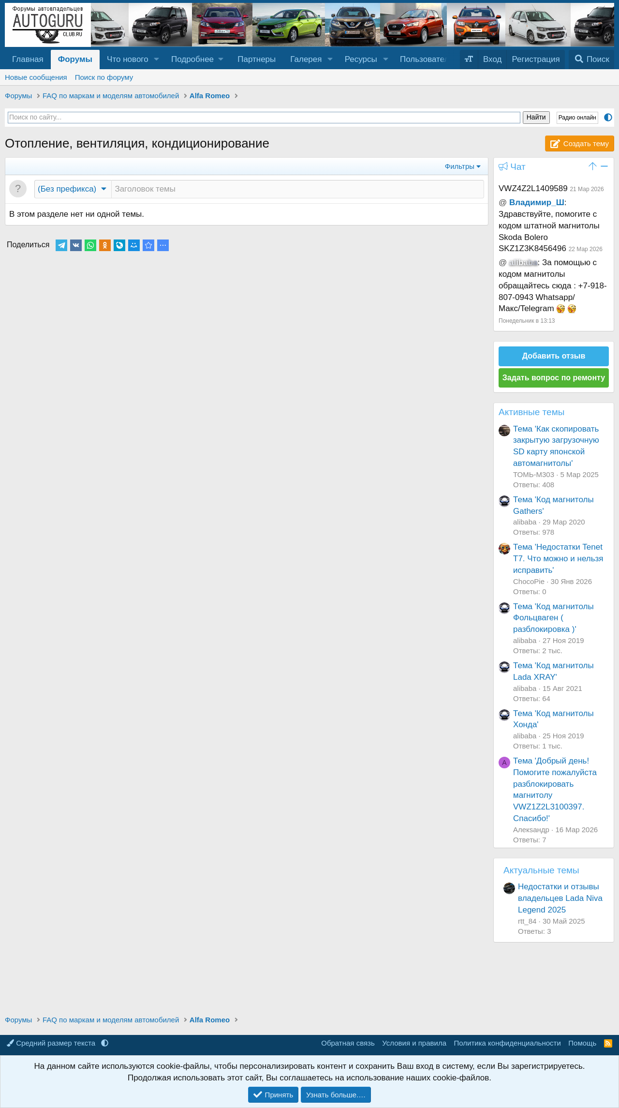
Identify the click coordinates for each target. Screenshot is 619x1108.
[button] (156, 59)
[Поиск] (591, 59)
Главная (28, 59)
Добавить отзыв (554, 356)
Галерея (306, 59)
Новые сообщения (36, 77)
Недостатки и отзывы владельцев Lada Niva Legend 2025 (560, 898)
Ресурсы (361, 59)
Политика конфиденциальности (507, 1043)
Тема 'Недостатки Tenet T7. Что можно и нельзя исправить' (558, 558)
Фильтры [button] (459, 166)
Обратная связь (348, 1043)
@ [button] (503, 202)
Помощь (582, 1043)
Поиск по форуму (104, 77)
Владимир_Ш (536, 202)
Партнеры (256, 59)
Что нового (127, 59)
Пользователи (427, 59)
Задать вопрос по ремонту (553, 378)
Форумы (75, 59)
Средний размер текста (52, 1043)
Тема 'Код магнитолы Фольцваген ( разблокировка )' (553, 618)
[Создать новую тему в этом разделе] (297, 189)
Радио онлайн (577, 117)
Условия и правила (414, 1043)
